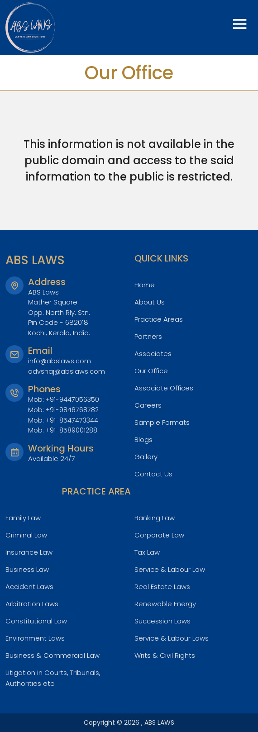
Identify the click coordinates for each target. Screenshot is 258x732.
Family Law (24, 518)
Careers (148, 405)
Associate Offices (165, 388)
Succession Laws (164, 621)
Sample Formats (162, 422)
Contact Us (154, 474)
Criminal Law (27, 535)
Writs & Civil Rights (165, 655)
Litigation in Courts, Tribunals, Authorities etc (55, 678)
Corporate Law (160, 535)
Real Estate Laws (163, 586)
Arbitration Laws (33, 604)
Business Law (28, 569)
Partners (148, 336)
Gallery (146, 457)
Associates (153, 353)
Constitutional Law (38, 621)
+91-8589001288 (73, 430)
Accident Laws (30, 586)
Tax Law (148, 552)
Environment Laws (36, 638)
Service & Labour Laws (173, 638)
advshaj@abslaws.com (66, 371)
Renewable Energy (167, 604)
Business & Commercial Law (54, 655)
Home (144, 285)
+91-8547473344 (73, 419)
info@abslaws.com (59, 361)
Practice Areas (159, 319)
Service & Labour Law (171, 569)
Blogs (143, 439)
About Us (150, 302)
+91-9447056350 (73, 399)
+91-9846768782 (73, 409)
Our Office (152, 371)
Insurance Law (30, 552)
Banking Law (155, 518)
